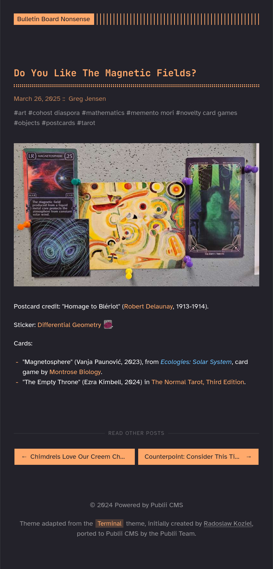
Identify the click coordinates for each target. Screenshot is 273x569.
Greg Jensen (87, 98)
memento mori (152, 113)
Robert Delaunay (148, 306)
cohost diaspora (56, 113)
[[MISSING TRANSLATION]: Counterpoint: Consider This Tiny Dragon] (198, 457)
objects (29, 123)
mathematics (105, 113)
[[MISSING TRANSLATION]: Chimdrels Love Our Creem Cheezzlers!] (74, 457)
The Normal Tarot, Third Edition (198, 382)
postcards (60, 123)
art (22, 113)
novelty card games (208, 113)
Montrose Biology (75, 372)
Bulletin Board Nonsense (53, 19)
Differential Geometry (69, 325)
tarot (88, 123)
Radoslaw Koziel (228, 523)
